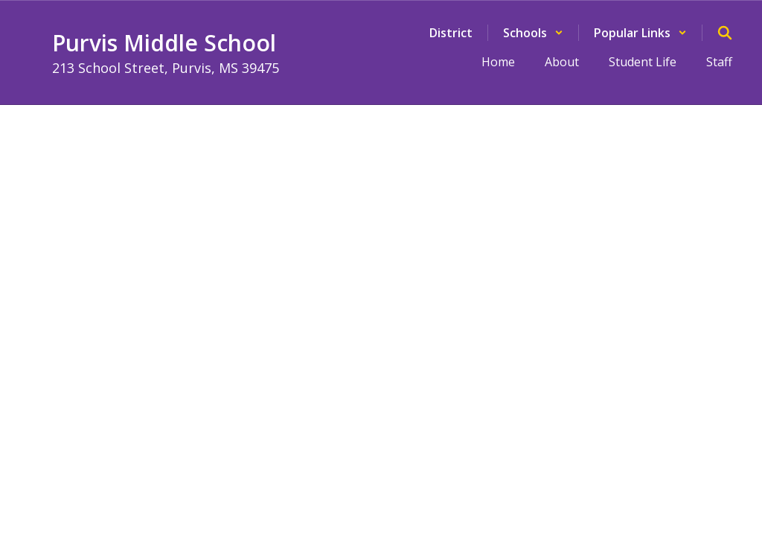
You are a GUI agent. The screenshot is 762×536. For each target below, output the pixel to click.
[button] (533, 33)
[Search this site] (724, 32)
